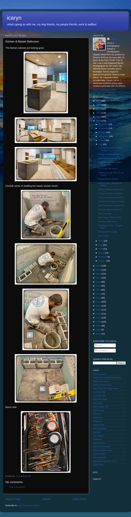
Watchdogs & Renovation (109, 217)
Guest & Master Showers (109, 209)
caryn (113, 39)
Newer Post (12, 499)
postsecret (97, 417)
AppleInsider (98, 425)
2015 (98, 286)
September (104, 136)
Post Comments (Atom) (28, 505)
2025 (98, 105)
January (102, 261)
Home (46, 499)
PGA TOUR (98, 465)
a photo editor (99, 454)
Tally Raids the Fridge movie (106, 388)
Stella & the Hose (101, 381)
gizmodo (97, 432)
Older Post (79, 499)
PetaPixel (97, 439)
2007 (98, 318)
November (104, 128)
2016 (98, 282)
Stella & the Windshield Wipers (107, 378)
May (101, 245)
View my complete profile (104, 90)
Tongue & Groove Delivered (110, 197)
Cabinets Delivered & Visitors (111, 201)
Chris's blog (98, 410)
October (102, 132)
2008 (98, 314)
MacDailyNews (99, 428)
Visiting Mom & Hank (107, 232)
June (101, 241)
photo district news (101, 446)
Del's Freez (103, 236)
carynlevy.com (99, 374)
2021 (98, 121)
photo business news (102, 450)
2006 (98, 322)
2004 (98, 329)
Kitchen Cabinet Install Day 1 (111, 189)
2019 (98, 270)
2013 (98, 294)
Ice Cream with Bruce (108, 168)
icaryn (14, 18)
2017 (98, 278)
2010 (98, 306)
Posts (98, 345)
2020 (98, 266)
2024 (98, 109)
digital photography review (105, 461)
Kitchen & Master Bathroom (110, 154)
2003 (98, 334)
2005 (98, 326)
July (101, 144)
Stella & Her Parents (102, 385)
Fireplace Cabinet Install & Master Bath (110, 163)
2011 (98, 302)
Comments (101, 350)
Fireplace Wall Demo (107, 221)
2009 (98, 310)
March (102, 253)
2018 (98, 274)
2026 (98, 101)
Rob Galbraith (99, 457)
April (101, 249)
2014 (98, 290)
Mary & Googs (104, 213)
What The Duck (100, 399)
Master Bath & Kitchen (108, 179)
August (102, 140)
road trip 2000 (99, 396)
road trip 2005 (99, 392)
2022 (98, 117)
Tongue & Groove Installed (110, 193)
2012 (98, 298)
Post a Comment (17, 487)
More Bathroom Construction (111, 205)
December (104, 124)
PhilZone (97, 414)
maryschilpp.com (100, 407)
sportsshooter (99, 443)
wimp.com (97, 421)
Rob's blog (98, 403)
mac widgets (98, 436)
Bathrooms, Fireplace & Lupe (111, 158)
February (103, 257)
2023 (98, 113)
